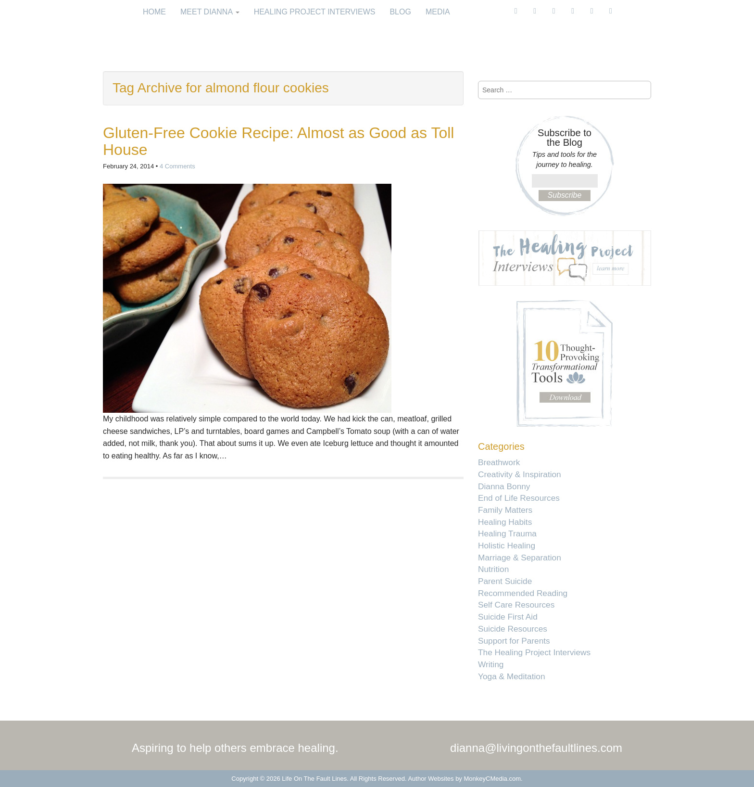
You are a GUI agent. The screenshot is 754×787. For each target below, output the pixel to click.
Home (154, 12)
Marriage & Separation (519, 557)
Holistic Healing (506, 545)
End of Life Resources (519, 498)
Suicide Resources (512, 629)
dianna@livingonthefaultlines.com (536, 747)
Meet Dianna (209, 12)
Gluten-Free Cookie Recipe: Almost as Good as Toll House (278, 141)
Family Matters (505, 510)
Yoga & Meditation (511, 676)
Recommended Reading (522, 593)
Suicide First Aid (508, 617)
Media (438, 12)
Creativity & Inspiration (519, 474)
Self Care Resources (516, 604)
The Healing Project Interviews (534, 652)
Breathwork (499, 462)
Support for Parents (514, 641)
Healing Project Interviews (315, 12)
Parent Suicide (505, 581)
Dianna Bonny (504, 486)
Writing (490, 664)
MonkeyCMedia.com (492, 778)
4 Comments (177, 166)
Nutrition (493, 569)
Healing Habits (505, 522)
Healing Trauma (507, 533)
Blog (400, 12)
